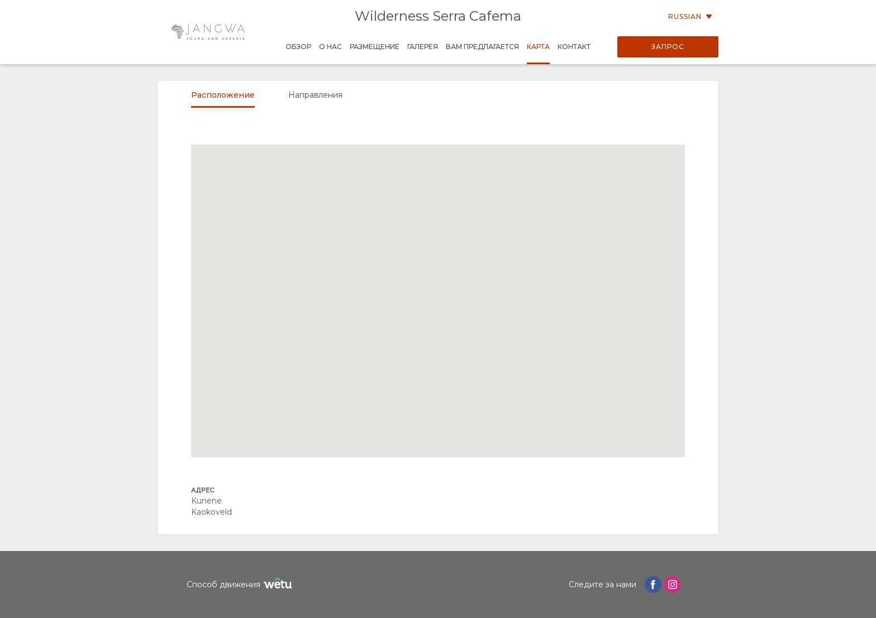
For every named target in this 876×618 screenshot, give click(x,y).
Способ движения (241, 585)
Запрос (667, 46)
